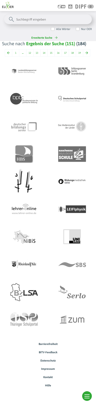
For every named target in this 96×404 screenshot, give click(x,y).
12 (30, 52)
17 (65, 52)
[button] (87, 396)
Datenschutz (48, 360)
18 (72, 52)
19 (79, 52)
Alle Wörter (63, 29)
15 (51, 52)
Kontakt (48, 377)
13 (37, 52)
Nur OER (86, 29)
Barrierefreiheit (48, 343)
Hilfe (48, 385)
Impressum (48, 368)
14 (44, 52)
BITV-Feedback (48, 352)
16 (58, 52)
